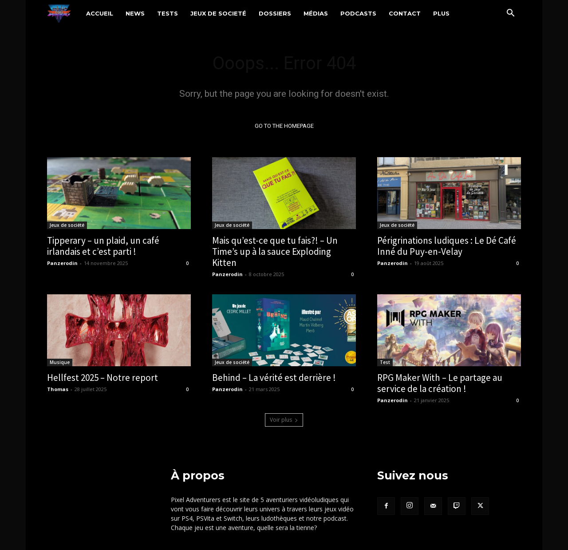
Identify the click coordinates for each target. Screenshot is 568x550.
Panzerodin (62, 263)
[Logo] (63, 13)
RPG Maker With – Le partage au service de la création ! (439, 383)
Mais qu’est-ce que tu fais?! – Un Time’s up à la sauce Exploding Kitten (275, 251)
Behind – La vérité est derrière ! (274, 378)
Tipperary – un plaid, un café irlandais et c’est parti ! (103, 245)
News (135, 13)
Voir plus (284, 419)
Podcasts (358, 13)
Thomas (57, 389)
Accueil (99, 13)
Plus (441, 13)
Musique (60, 362)
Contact (405, 13)
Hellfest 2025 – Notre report (102, 378)
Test (385, 362)
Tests (167, 13)
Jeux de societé (218, 13)
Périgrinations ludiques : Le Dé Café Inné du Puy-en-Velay (446, 245)
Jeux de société (67, 225)
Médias (316, 13)
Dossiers (275, 13)
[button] (510, 14)
